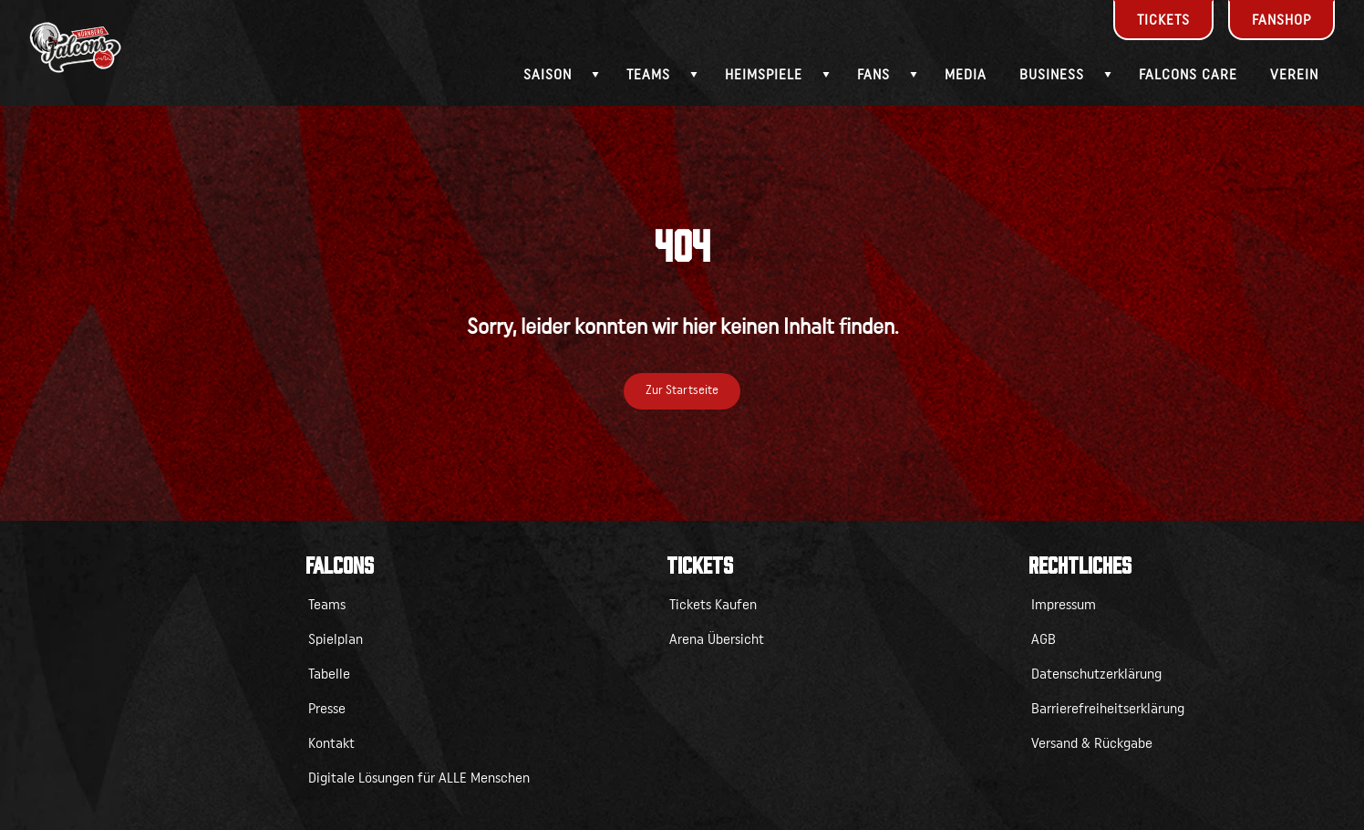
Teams (648, 74)
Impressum (1063, 604)
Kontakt (331, 743)
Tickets (1163, 20)
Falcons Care (1188, 74)
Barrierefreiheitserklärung (1107, 708)
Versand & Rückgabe (1091, 743)
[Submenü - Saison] (595, 75)
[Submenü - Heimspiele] (826, 75)
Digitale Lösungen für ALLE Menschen (419, 778)
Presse (327, 708)
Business (1051, 74)
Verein (1294, 74)
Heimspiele (763, 74)
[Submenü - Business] (1107, 75)
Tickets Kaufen (713, 604)
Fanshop (1281, 20)
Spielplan (335, 639)
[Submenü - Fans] (913, 75)
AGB (1043, 639)
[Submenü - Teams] (693, 75)
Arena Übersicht (716, 639)
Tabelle (329, 674)
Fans (873, 74)
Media (966, 74)
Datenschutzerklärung (1096, 674)
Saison (547, 74)
